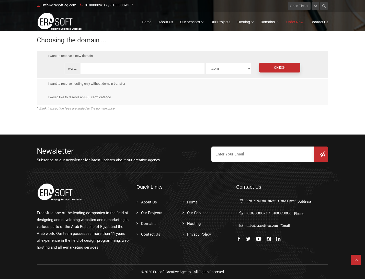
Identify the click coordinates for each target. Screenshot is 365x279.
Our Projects (220, 22)
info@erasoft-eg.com (56, 5)
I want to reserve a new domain (66, 56)
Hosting (245, 22)
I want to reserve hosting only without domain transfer (82, 84)
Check (280, 67)
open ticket (299, 6)
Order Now (294, 22)
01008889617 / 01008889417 (106, 5)
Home (146, 22)
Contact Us (319, 22)
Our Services (191, 22)
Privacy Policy (199, 234)
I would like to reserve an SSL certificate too (75, 97)
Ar (315, 6)
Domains (270, 22)
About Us (165, 22)
